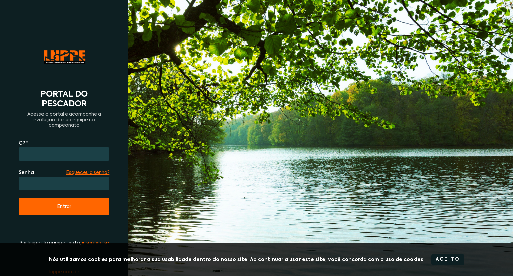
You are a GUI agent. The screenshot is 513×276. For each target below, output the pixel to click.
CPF (23, 143)
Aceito (448, 259)
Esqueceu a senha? (87, 172)
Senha (26, 172)
